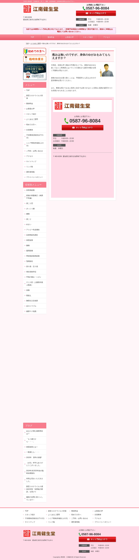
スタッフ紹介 (88, 37)
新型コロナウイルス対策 (34, 97)
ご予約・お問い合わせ (34, 151)
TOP (32, 37)
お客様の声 (69, 37)
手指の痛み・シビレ (33, 277)
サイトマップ (31, 161)
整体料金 (51, 37)
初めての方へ (31, 124)
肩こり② (29, 203)
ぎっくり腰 (30, 209)
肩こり (28, 219)
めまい (28, 224)
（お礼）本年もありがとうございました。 (34, 464)
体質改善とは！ (32, 447)
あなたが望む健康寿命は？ (34, 432)
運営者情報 (30, 172)
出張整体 (29, 130)
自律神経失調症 (32, 235)
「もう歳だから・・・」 (31, 440)
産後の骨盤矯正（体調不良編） (34, 197)
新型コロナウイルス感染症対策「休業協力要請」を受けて (34, 489)
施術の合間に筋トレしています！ (34, 498)
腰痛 (28, 214)
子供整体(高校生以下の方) (34, 136)
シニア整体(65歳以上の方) (35, 144)
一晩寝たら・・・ (33, 452)
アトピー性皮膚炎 (33, 230)
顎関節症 (29, 261)
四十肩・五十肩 (32, 266)
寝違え (28, 295)
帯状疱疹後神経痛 (33, 256)
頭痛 (28, 290)
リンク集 (29, 167)
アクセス (106, 37)
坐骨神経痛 (30, 190)
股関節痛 (29, 251)
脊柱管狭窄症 (31, 272)
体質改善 (29, 240)
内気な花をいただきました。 (34, 480)
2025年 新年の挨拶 (34, 457)
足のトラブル (31, 306)
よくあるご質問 (36, 43)
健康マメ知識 (31, 311)
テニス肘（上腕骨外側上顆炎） (34, 283)
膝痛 (28, 245)
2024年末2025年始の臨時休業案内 (35, 472)
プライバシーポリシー (34, 177)
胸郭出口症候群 (32, 301)
